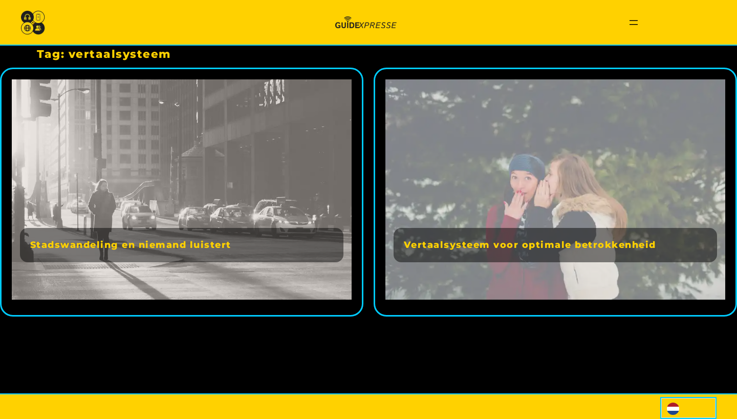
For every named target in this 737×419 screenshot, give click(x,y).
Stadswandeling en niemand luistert (130, 244)
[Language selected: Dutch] (688, 408)
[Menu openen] (633, 22)
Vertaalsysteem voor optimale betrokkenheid (530, 244)
